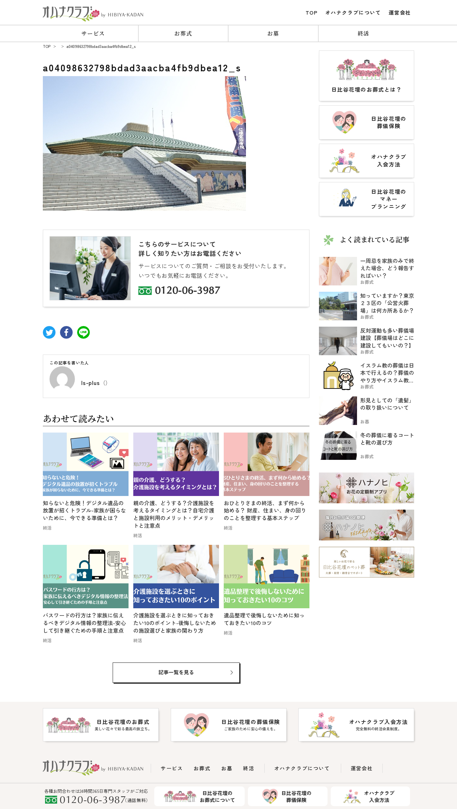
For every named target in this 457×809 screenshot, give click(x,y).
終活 (363, 33)
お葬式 (183, 33)
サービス (93, 33)
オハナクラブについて (353, 12)
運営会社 (400, 12)
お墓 (273, 33)
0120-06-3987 (187, 291)
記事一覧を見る (176, 672)
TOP (312, 12)
